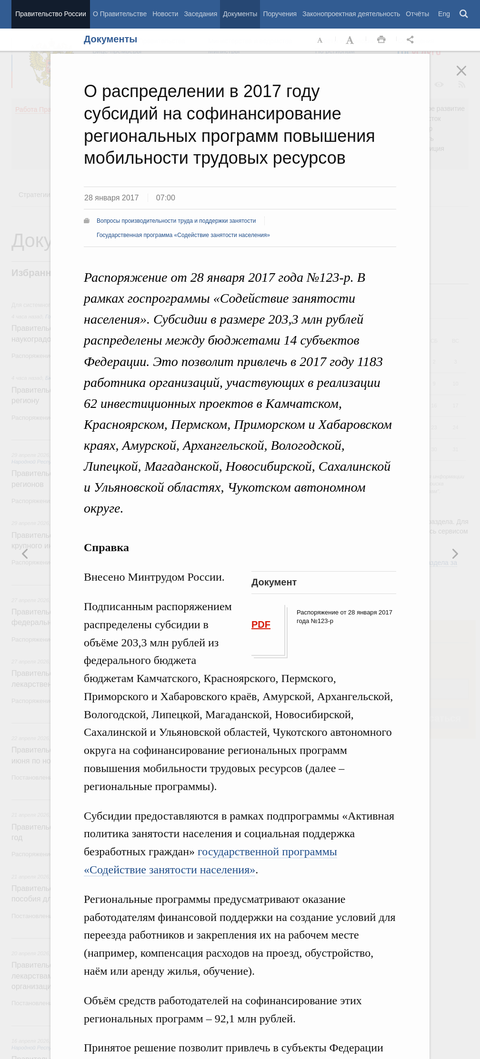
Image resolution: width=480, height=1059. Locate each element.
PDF (260, 624)
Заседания (200, 14)
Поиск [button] (464, 14)
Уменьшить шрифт (320, 40)
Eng (444, 14)
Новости (165, 14)
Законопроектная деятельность (351, 14)
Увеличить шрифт (351, 40)
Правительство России (50, 14)
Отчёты (417, 14)
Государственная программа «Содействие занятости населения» (183, 235)
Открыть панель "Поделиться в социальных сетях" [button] (411, 40)
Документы (240, 14)
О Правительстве (120, 14)
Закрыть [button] (468, 77)
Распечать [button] (381, 40)
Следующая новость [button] (25, 553)
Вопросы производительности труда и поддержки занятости (176, 221)
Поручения (280, 14)
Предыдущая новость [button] (454, 553)
